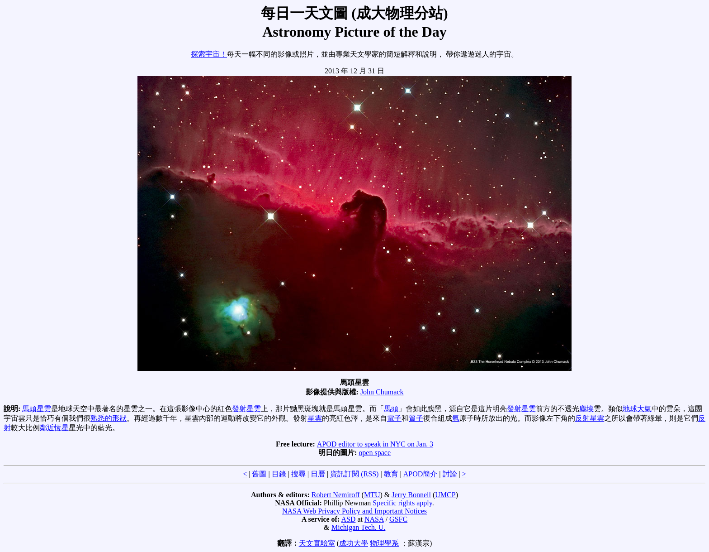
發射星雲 (246, 409)
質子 (416, 418)
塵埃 (586, 409)
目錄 (279, 474)
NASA (374, 519)
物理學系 (384, 543)
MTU (372, 495)
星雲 (314, 418)
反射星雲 (589, 418)
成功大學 (353, 543)
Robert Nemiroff (336, 495)
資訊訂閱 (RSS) (354, 474)
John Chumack (382, 392)
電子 (394, 418)
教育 (391, 474)
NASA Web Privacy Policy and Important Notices (354, 511)
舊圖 (259, 474)
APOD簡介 (420, 474)
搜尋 (298, 474)
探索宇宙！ (209, 54)
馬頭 (391, 409)
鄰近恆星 (54, 428)
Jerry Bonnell (411, 495)
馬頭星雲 (36, 409)
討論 (450, 474)
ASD (348, 519)
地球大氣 (637, 409)
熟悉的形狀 (108, 418)
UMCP (445, 495)
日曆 (318, 474)
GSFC (398, 519)
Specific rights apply (402, 503)
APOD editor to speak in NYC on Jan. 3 (375, 444)
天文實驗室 (317, 543)
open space (375, 452)
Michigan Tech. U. (358, 527)
